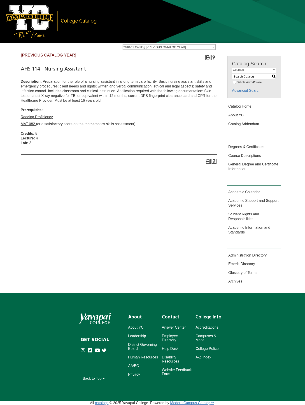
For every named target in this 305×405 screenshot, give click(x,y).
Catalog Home (239, 106)
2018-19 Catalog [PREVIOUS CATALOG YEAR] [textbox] (154, 47)
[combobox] (169, 47)
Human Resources (143, 357)
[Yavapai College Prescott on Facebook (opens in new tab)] (91, 351)
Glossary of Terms (242, 273)
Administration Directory (247, 255)
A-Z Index (203, 357)
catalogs (102, 403)
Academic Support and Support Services (253, 203)
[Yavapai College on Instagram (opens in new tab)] (84, 351)
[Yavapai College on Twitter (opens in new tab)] (105, 351)
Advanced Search (246, 90)
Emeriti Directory (241, 264)
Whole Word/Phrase (249, 82)
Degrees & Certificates (246, 147)
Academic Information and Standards (249, 230)
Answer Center (174, 327)
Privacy (134, 374)
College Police (207, 349)
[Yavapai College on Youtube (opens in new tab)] (98, 351)
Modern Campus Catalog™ (192, 403)
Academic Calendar (244, 192)
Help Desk (170, 349)
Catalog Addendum (243, 124)
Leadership (137, 336)
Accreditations (207, 327)
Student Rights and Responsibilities (243, 216)
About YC (236, 115)
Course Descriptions (244, 156)
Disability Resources (170, 359)
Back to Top (94, 378)
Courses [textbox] (238, 69)
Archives (235, 281)
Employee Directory (170, 338)
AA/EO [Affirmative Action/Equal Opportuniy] (133, 366)
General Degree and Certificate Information (253, 166)
